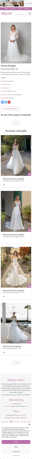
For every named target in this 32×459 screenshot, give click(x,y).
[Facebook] (2, 102)
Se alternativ (16, 451)
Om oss (20, 8)
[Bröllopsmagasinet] (13, 13)
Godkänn (16, 442)
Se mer (16, 123)
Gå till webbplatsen (10, 109)
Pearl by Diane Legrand (12, 346)
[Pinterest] (9, 102)
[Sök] (21, 14)
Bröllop (7, 8)
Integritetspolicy (16, 455)
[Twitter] (5, 102)
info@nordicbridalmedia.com (18, 406)
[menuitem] (6, 8)
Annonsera (13, 8)
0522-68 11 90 (17, 404)
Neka (16, 447)
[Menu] (29, 13)
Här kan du (16, 417)
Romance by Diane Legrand (13, 179)
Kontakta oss (27, 8)
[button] (29, 424)
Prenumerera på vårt (16, 415)
